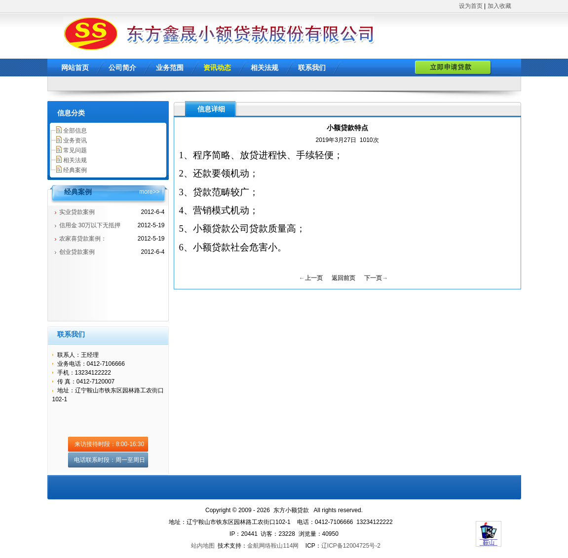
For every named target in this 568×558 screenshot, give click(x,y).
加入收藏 (499, 5)
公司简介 (122, 67)
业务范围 (170, 67)
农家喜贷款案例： (83, 238)
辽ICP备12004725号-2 (350, 545)
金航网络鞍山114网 (273, 545)
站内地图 (203, 545)
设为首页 (471, 5)
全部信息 (75, 130)
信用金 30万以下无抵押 (90, 225)
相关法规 (264, 67)
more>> (149, 192)
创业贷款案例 (77, 251)
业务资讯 (75, 140)
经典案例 (75, 170)
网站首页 (75, 67)
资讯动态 (217, 67)
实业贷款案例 (77, 212)
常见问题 (75, 150)
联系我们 (312, 67)
